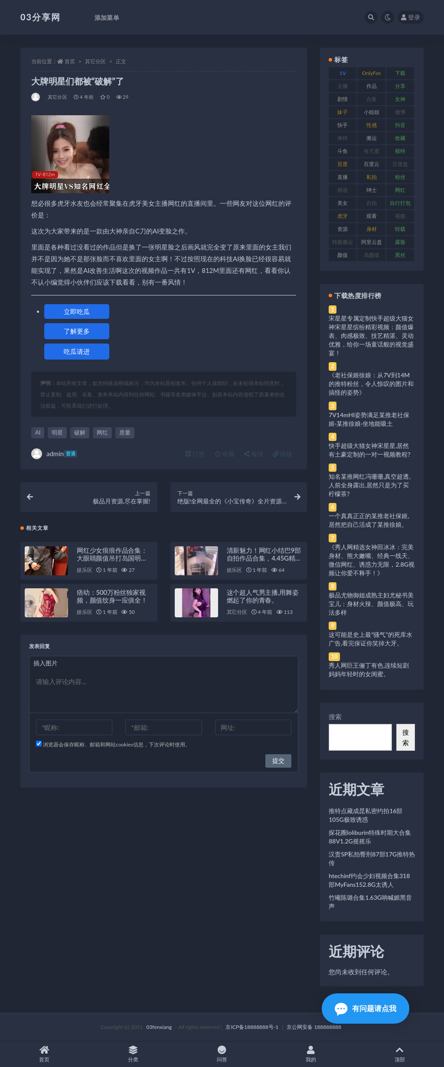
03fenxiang (159, 1027)
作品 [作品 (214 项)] (371, 86)
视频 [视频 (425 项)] (400, 216)
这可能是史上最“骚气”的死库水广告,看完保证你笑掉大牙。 (370, 639)
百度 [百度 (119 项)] (342, 164)
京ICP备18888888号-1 (251, 1027)
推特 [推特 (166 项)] (342, 138)
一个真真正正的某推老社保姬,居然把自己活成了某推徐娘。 (369, 520)
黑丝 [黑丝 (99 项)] (400, 255)
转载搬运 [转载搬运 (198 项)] (342, 242)
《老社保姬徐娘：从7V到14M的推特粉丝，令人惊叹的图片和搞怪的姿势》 (371, 383)
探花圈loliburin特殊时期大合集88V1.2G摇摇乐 (370, 837)
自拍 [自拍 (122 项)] (371, 203)
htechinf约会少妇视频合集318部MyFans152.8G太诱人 (369, 880)
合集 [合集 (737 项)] (371, 99)
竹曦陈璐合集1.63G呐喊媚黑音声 (370, 902)
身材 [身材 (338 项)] (371, 229)
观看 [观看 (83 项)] (371, 216)
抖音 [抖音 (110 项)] (400, 125)
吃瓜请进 (77, 351)
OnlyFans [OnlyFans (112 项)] (371, 74)
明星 (57, 432)
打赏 (195, 453)
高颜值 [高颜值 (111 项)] (371, 255)
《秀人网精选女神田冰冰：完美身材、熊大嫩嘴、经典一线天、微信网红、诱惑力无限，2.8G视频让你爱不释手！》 (372, 560)
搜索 (335, 716)
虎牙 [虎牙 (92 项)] (342, 216)
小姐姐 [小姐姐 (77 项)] (371, 112)
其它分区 (95, 61)
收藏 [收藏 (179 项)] (400, 138)
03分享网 (40, 17)
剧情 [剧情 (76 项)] (342, 99)
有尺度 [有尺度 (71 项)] (371, 151)
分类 (133, 1054)
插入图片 (45, 663)
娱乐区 (84, 570)
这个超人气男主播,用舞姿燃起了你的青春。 (263, 596)
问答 (222, 1054)
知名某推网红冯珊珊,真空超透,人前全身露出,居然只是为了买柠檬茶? (369, 485)
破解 (79, 432)
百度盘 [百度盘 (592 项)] (400, 164)
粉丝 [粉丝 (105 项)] (400, 177)
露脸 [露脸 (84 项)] (400, 242)
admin (54, 453)
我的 (310, 1054)
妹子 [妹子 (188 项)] (342, 112)
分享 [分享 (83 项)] (400, 86)
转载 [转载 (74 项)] (400, 229)
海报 (253, 453)
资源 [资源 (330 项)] (342, 229)
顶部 (399, 1054)
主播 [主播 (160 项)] (342, 86)
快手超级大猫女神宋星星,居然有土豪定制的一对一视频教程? (369, 450)
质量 (125, 432)
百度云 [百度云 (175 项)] (371, 164)
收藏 (224, 453)
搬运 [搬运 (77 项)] (371, 138)
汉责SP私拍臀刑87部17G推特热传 (372, 858)
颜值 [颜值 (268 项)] (342, 255)
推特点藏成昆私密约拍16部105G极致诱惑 (365, 815)
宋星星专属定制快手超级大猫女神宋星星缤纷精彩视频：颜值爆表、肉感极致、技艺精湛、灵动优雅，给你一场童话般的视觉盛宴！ (371, 336)
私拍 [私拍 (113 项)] (371, 177)
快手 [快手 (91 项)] (342, 125)
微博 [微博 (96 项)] (400, 112)
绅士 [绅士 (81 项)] (371, 190)
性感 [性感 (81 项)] (371, 125)
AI (37, 432)
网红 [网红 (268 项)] (400, 190)
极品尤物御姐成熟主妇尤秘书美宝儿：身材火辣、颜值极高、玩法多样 (371, 603)
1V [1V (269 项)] (343, 73)
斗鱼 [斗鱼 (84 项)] (342, 151)
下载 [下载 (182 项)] (400, 73)
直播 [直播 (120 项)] (342, 177)
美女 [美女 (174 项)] (342, 203)
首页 (70, 61)
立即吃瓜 (77, 311)
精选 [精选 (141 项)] (342, 190)
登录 (410, 17)
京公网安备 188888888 (314, 1027)
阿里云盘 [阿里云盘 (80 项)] (371, 242)
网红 (102, 432)
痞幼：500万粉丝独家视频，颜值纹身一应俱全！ (112, 596)
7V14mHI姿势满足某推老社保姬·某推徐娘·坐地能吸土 (369, 419)
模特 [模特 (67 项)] (400, 151)
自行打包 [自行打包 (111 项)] (400, 203)
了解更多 (77, 331)
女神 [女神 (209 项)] (400, 99)
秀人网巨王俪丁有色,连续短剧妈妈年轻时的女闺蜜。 (369, 670)
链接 (283, 453)
